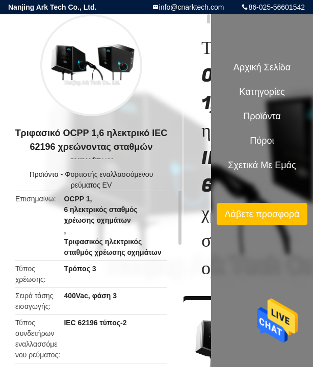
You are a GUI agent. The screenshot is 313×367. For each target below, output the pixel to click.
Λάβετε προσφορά (261, 214)
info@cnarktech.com (191, 7)
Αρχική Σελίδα (262, 67)
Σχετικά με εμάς (262, 165)
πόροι (262, 141)
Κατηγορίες (261, 92)
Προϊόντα (44, 174)
